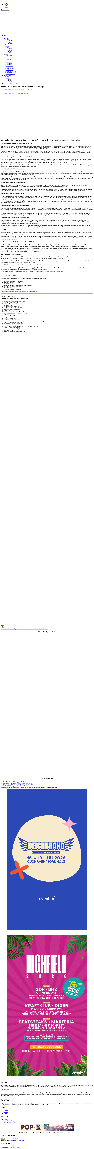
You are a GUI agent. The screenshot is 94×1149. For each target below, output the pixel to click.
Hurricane (8, 59)
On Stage (6, 38)
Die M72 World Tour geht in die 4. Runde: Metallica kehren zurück (16, 783)
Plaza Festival (9, 66)
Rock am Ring (9, 70)
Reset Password (4, 1147)
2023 (10, 43)
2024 (10, 42)
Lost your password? (19, 1140)
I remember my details (14, 1147)
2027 (7, 47)
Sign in (2, 1140)
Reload (8, 67)
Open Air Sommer (8, 75)
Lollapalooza (9, 60)
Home (5, 35)
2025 (10, 40)
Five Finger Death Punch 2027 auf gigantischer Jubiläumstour (15, 781)
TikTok (5, 1113)
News (5, 37)
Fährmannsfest (9, 56)
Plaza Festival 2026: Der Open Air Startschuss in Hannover (14, 785)
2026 (7, 39)
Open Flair (9, 64)
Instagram (6, 1110)
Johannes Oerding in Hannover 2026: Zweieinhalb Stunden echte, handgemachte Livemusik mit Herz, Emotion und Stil (29, 787)
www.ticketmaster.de (21, 291)
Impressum (6, 1119)
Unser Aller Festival (11, 71)
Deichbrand (9, 55)
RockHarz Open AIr (11, 68)
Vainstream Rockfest (11, 72)
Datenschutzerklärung (9, 1120)
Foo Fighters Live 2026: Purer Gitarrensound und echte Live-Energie (17, 784)
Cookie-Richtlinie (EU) (9, 1122)
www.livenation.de (11, 291)
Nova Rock (9, 63)
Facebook (6, 1112)
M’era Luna (9, 62)
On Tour (5, 44)
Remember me (9, 1140)
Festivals (6, 54)
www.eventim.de (33, 291)
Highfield (8, 58)
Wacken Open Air (10, 74)
